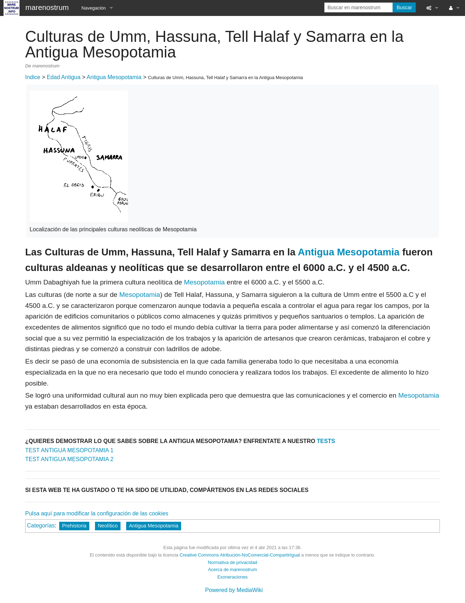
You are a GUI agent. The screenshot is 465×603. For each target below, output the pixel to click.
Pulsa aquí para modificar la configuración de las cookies (96, 513)
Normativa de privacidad (232, 562)
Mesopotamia (204, 282)
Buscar (404, 7)
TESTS (326, 441)
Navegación (94, 8)
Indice (32, 77)
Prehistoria (74, 526)
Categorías (41, 525)
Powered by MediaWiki (234, 590)
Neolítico (108, 526)
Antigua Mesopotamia (114, 77)
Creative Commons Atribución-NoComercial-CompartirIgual (240, 555)
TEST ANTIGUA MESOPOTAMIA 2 (69, 459)
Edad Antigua (63, 77)
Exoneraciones (232, 577)
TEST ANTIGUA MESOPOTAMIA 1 (69, 450)
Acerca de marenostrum (232, 569)
